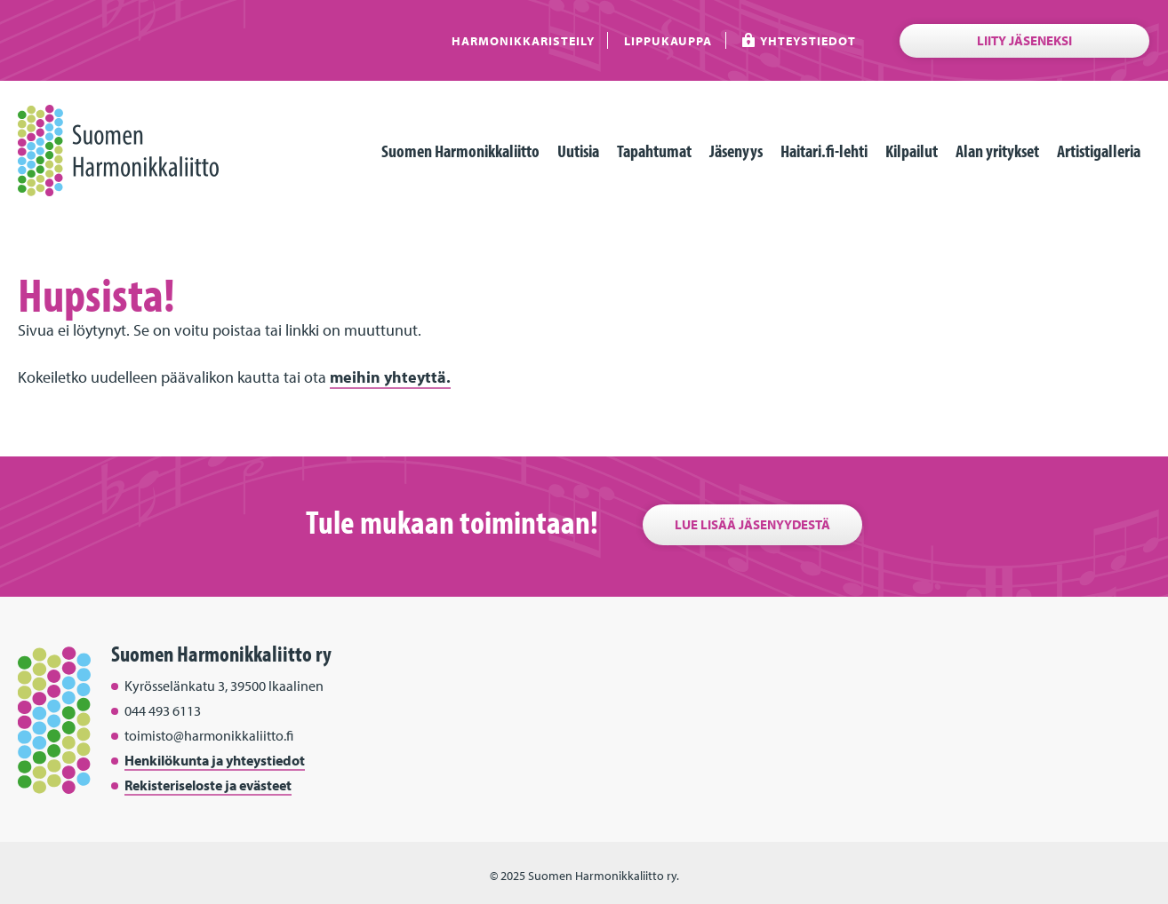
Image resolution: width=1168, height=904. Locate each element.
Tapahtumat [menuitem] (654, 150)
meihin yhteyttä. (390, 377)
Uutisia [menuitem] (578, 150)
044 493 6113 (162, 710)
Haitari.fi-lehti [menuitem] (824, 150)
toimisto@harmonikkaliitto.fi (208, 735)
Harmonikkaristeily (523, 40)
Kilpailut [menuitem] (911, 150)
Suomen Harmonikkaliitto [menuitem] (460, 150)
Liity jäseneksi (1024, 40)
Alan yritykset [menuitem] (997, 150)
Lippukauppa (668, 40)
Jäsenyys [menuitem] (736, 150)
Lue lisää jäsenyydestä (752, 524)
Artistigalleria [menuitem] (1098, 150)
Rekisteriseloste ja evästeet (208, 785)
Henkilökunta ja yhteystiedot (214, 760)
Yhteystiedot (808, 40)
